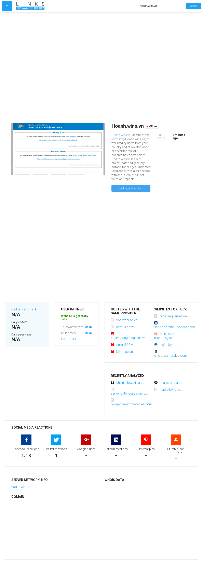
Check (193, 5)
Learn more (68, 338)
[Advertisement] (50, 65)
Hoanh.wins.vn (121, 135)
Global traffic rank (24, 309)
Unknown (91, 327)
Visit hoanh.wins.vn (131, 188)
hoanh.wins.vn (21, 487)
